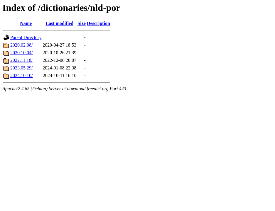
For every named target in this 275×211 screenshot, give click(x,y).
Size (81, 23)
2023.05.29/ (21, 67)
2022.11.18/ (21, 60)
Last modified (59, 23)
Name (26, 23)
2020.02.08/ (21, 44)
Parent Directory (25, 37)
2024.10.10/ (21, 75)
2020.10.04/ (21, 52)
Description (98, 23)
